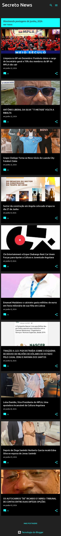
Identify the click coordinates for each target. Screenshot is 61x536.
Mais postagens (30, 523)
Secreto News (17, 5)
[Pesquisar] (51, 5)
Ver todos (7, 25)
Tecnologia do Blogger (30, 532)
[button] (56, 73)
